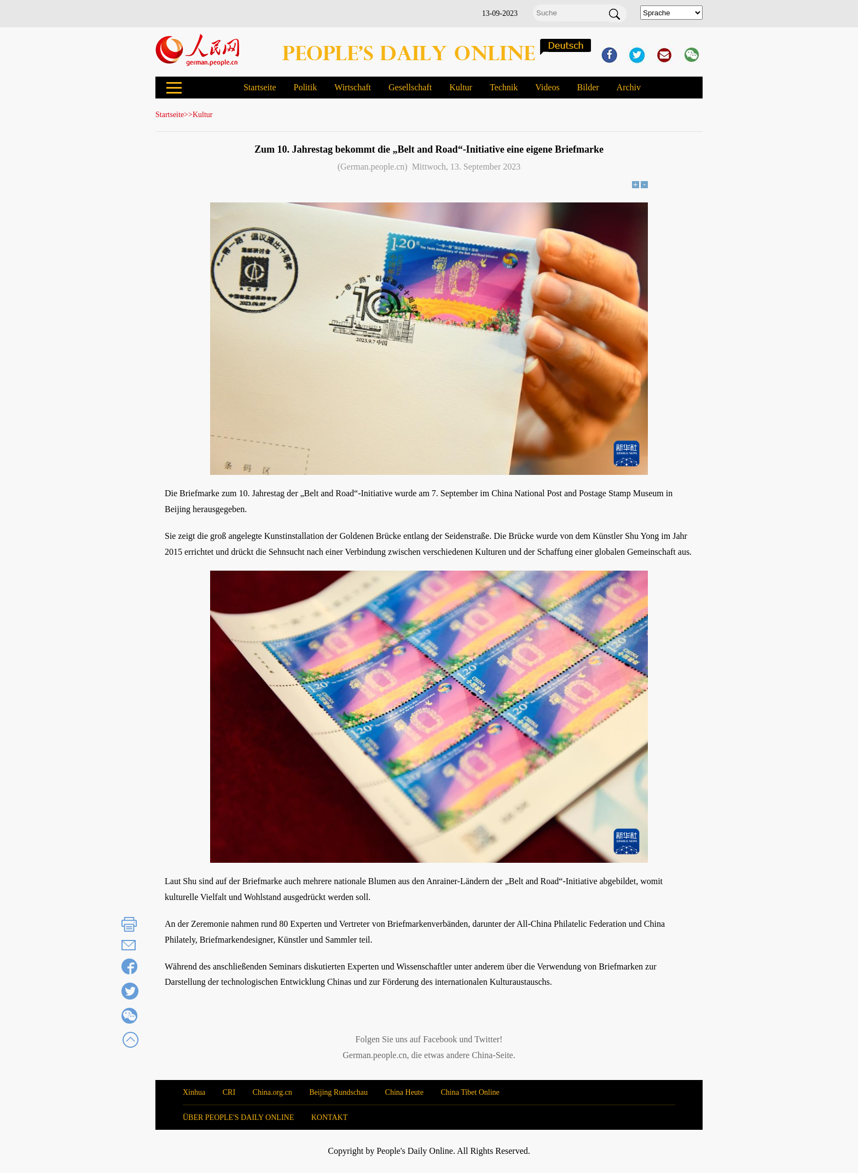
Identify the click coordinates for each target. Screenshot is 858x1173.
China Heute (404, 1092)
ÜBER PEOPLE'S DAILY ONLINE (238, 1117)
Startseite (260, 87)
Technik (504, 87)
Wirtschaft (352, 87)
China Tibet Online (469, 1092)
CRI (229, 1092)
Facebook (440, 1039)
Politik (305, 87)
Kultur (460, 87)
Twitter (487, 1039)
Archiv (629, 87)
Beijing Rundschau (338, 1092)
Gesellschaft (410, 87)
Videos (547, 87)
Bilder (588, 87)
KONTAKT (329, 1117)
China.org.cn (272, 1092)
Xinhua (194, 1092)
